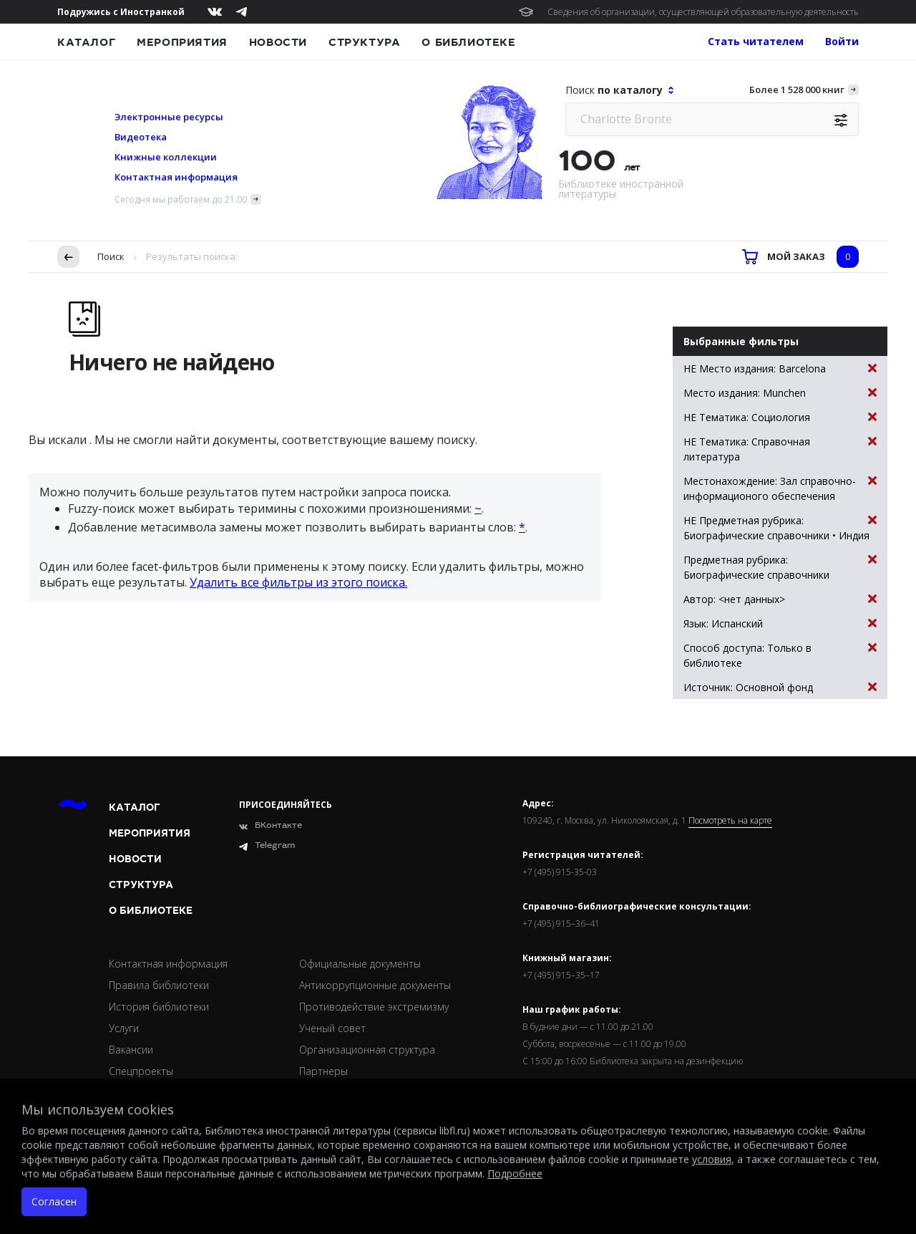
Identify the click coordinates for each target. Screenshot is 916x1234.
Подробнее (514, 1173)
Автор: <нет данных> (780, 599)
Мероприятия (182, 42)
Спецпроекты (141, 1071)
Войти (842, 41)
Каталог (86, 42)
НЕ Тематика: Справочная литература (780, 448)
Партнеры (323, 1071)
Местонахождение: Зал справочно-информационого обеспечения (780, 488)
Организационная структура (367, 1049)
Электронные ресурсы (168, 116)
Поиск (111, 256)
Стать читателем (756, 41)
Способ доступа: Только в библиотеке (780, 655)
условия (711, 1159)
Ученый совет (332, 1028)
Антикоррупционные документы (375, 985)
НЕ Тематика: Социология (780, 417)
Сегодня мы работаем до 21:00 (180, 199)
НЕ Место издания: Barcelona (780, 368)
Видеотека (140, 136)
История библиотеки (159, 1006)
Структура (364, 42)
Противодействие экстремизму (374, 1006)
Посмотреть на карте (730, 820)
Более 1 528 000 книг (796, 89)
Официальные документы (360, 963)
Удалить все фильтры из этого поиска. (298, 582)
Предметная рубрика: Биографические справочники (780, 567)
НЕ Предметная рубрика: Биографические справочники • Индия (780, 527)
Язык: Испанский (780, 623)
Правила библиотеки (159, 985)
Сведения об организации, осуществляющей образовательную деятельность (703, 12)
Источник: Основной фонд (780, 687)
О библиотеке (468, 42)
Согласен (54, 1201)
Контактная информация (176, 176)
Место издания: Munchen (780, 392)
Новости (278, 42)
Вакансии (131, 1049)
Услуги (124, 1028)
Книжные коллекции (165, 156)
